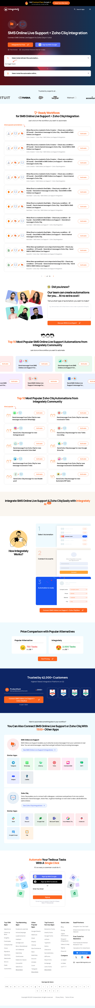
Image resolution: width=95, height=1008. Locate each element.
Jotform (46, 940)
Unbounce (47, 950)
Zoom (33, 966)
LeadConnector (21, 936)
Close (6, 948)
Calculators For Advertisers (81, 948)
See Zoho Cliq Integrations (34, 806)
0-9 (7, 987)
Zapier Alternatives (64, 935)
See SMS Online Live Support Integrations (39, 750)
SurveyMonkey (48, 953)
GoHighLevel (20, 943)
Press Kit (63, 952)
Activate (83, 134)
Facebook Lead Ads (22, 929)
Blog (62, 927)
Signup (63, 948)
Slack (33, 952)
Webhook (34, 935)
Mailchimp (19, 953)
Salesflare (7, 955)
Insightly (6, 938)
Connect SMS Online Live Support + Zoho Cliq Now (63, 611)
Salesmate (7, 959)
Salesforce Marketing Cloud (21, 968)
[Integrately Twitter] (76, 957)
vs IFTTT (63, 967)
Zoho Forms (48, 967)
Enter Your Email (38, 889)
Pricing (63, 931)
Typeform (47, 943)
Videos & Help (65, 945)
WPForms (47, 957)
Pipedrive (7, 952)
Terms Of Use (69, 998)
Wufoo (46, 946)
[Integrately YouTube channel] (88, 957)
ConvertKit (19, 964)
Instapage (47, 964)
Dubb (5, 966)
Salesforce (7, 929)
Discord (33, 959)
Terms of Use (50, 903)
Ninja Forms (48, 960)
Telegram (34, 969)
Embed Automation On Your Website (81, 931)
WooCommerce (36, 949)
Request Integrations (64, 940)
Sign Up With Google (48, 44)
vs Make (63, 964)
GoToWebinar (20, 950)
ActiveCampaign (21, 933)
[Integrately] (11, 9)
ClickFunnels (19, 957)
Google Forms (48, 936)
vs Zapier (64, 960)
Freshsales (7, 942)
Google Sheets (36, 932)
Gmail (33, 938)
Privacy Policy (60, 998)
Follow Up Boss (7, 934)
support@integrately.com (82, 963)
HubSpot (18, 940)
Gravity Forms (48, 933)
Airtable (33, 962)
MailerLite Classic (21, 960)
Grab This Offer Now (61, 3)
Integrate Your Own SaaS (80, 927)
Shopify (33, 942)
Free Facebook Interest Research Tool (80, 944)
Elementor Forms (49, 929)
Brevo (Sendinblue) (21, 946)
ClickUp (33, 945)
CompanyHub (8, 945)
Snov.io (6, 962)
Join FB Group (82, 953)
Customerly (7, 969)
